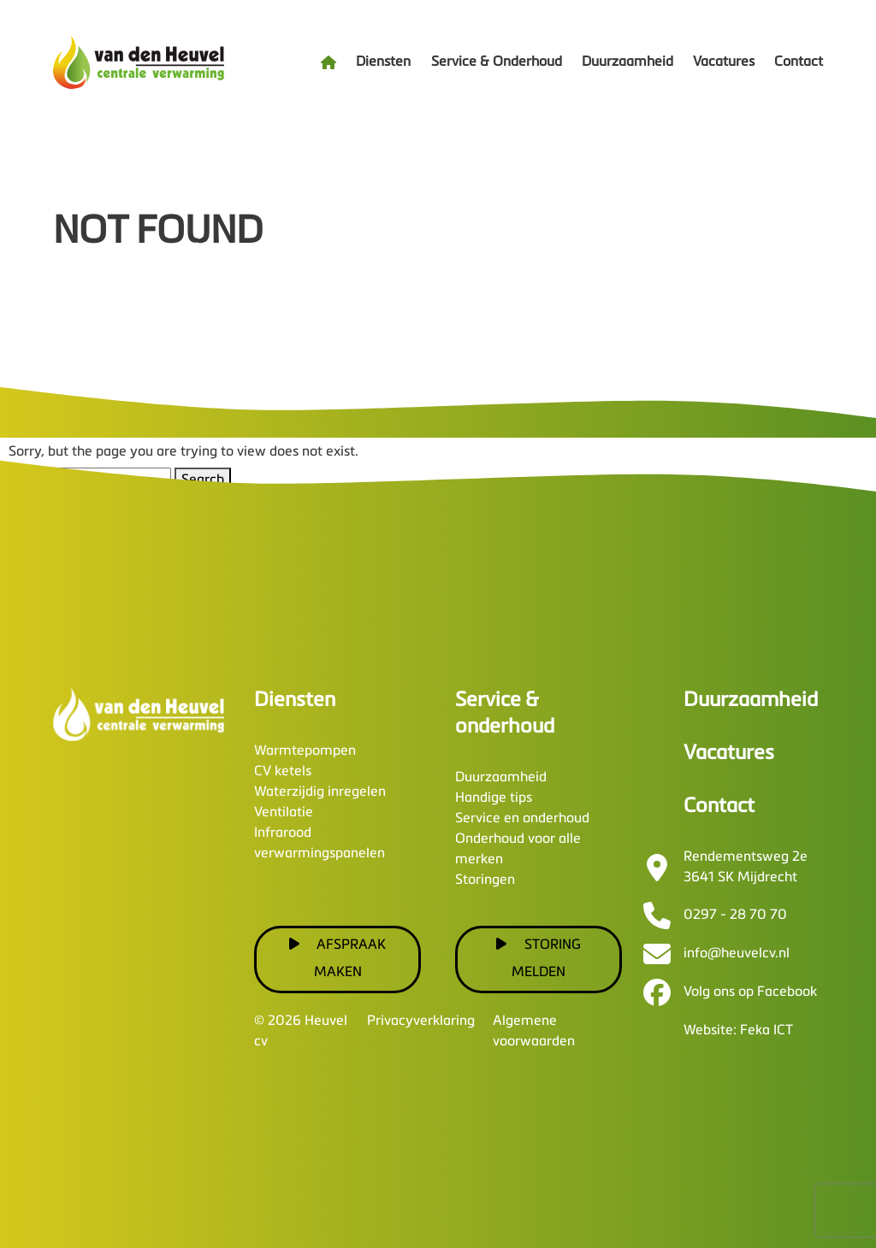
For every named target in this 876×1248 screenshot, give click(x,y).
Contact (798, 62)
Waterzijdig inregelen (320, 792)
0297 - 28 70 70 (735, 915)
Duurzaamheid (627, 62)
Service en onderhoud (522, 819)
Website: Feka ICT (738, 1031)
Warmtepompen (305, 751)
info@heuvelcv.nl (737, 954)
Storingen (485, 880)
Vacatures (724, 62)
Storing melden (538, 958)
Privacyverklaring (421, 1021)
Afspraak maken (338, 958)
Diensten (383, 62)
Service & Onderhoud (496, 62)
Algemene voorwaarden (534, 1032)
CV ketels (282, 772)
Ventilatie (283, 813)
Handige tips (493, 798)
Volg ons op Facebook (750, 992)
